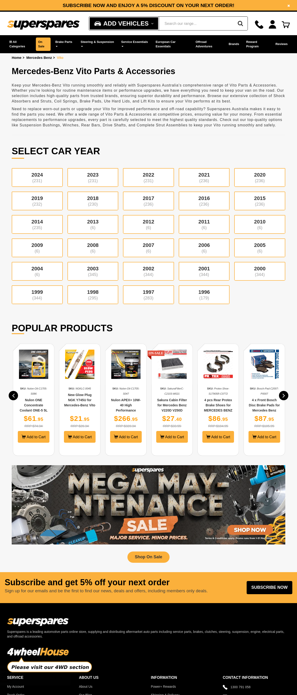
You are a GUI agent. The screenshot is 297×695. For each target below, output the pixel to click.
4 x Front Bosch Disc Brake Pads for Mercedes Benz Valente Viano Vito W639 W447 (265, 410)
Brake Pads (90, 101)
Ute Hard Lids (117, 101)
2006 (204, 247)
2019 (37, 201)
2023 (93, 177)
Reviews (281, 44)
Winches (70, 125)
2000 (260, 271)
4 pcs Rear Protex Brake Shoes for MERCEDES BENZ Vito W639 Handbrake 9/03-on (219, 410)
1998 (93, 294)
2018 (93, 201)
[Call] (259, 24)
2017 (148, 201)
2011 (204, 224)
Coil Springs (65, 101)
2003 (93, 271)
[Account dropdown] (272, 24)
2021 (204, 177)
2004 (37, 271)
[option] (148, 5)
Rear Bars (90, 125)
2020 (260, 177)
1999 (37, 294)
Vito (60, 58)
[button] (20, 44)
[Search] (240, 23)
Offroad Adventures (204, 44)
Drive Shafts (114, 125)
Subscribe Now (269, 587)
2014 (37, 224)
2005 (260, 247)
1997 (148, 294)
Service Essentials (134, 43)
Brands (234, 44)
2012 (148, 224)
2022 (148, 177)
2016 (204, 201)
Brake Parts (63, 43)
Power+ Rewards (163, 686)
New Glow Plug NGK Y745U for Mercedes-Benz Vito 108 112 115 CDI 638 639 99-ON (81, 405)
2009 (37, 247)
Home (17, 58)
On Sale (41, 44)
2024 (37, 177)
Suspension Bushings (39, 125)
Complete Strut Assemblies (162, 125)
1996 (204, 294)
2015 (260, 201)
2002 (148, 271)
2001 (204, 271)
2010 (260, 224)
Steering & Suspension (97, 43)
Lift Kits (148, 101)
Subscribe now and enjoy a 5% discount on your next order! (148, 5)
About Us (86, 686)
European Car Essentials (165, 44)
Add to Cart (35, 437)
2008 (93, 247)
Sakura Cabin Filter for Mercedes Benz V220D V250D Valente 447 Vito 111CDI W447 (174, 410)
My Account (15, 686)
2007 (148, 247)
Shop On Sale (148, 557)
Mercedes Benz (39, 58)
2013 (93, 224)
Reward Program (252, 44)
